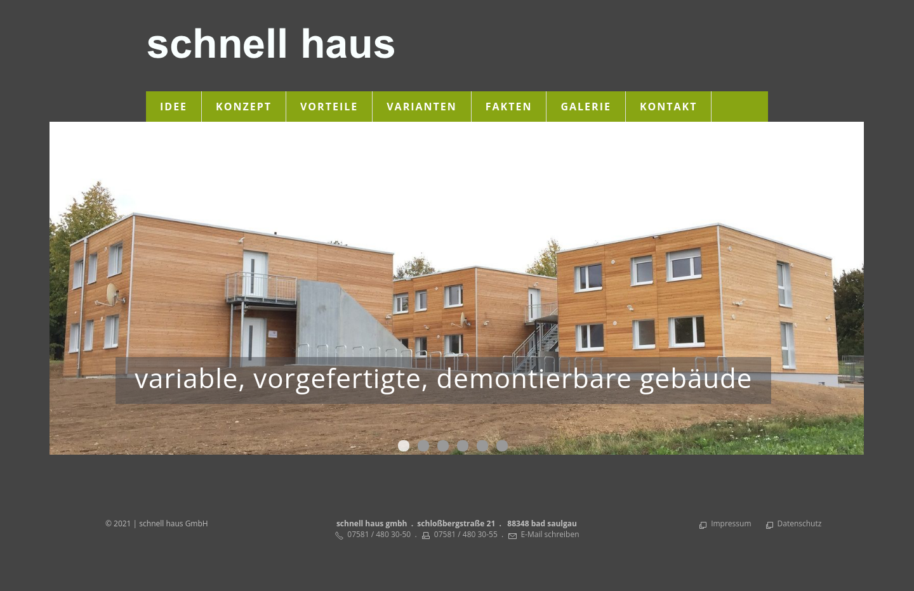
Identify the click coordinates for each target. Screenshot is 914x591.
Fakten (509, 107)
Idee (173, 107)
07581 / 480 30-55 (466, 534)
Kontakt (669, 107)
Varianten (422, 107)
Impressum (731, 523)
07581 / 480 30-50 (379, 534)
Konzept (244, 107)
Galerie (585, 107)
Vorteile (329, 107)
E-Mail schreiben (549, 534)
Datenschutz (800, 523)
